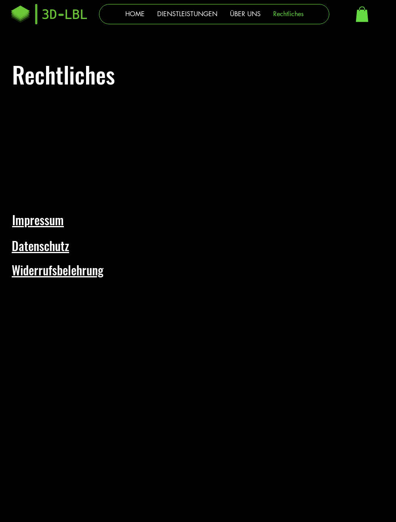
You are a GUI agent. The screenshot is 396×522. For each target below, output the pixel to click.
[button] (362, 14)
